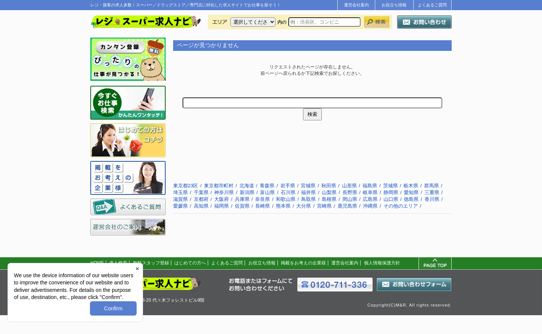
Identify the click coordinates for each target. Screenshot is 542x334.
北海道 (246, 185)
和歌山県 (285, 199)
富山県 (267, 192)
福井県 (308, 192)
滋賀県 (180, 199)
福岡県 (221, 206)
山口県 (391, 199)
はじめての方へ (190, 263)
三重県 (432, 192)
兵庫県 (242, 199)
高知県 (201, 206)
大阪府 (221, 199)
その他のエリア (401, 206)
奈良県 (262, 199)
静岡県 (391, 192)
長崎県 (262, 206)
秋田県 (328, 185)
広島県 (370, 199)
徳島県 (411, 199)
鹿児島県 (347, 206)
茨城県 (390, 185)
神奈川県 (224, 192)
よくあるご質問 (432, 5)
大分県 (303, 206)
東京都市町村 (218, 185)
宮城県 (308, 185)
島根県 (329, 199)
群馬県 (431, 185)
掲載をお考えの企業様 (303, 263)
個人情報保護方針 (382, 263)
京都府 (201, 199)
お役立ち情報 (394, 5)
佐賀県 (242, 206)
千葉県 (201, 192)
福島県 (369, 185)
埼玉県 (180, 192)
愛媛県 (180, 206)
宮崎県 (324, 206)
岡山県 (350, 199)
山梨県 (329, 192)
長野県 (350, 192)
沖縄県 (370, 206)
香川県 (432, 199)
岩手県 (287, 185)
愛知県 (411, 192)
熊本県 (283, 206)
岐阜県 (370, 192)
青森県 (267, 185)
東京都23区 (185, 185)
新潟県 (247, 192)
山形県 (349, 185)
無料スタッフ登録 (151, 263)
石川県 (288, 192)
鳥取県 (308, 199)
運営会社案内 (356, 5)
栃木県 (410, 185)
